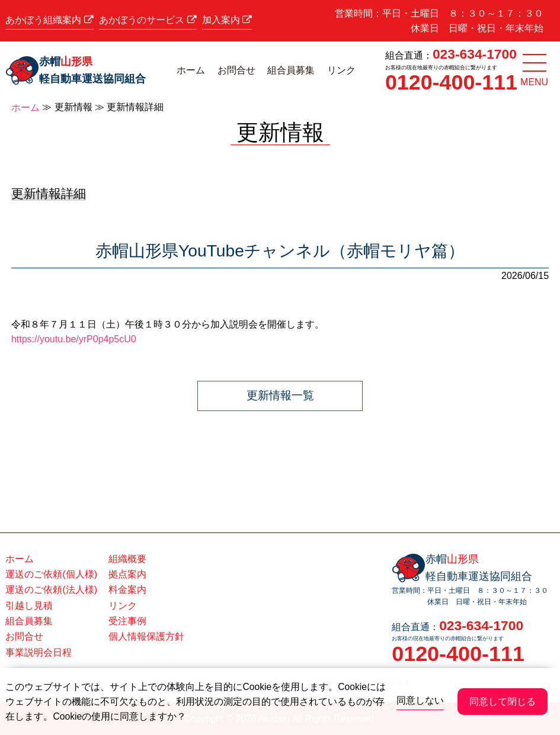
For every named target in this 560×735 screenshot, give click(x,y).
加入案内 (227, 20)
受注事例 (127, 621)
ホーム (191, 70)
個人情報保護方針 (146, 636)
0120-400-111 (451, 82)
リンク (341, 70)
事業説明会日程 (38, 652)
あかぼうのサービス (147, 20)
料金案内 (127, 590)
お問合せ (236, 70)
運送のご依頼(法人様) (51, 590)
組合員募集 (291, 70)
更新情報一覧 (280, 395)
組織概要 (127, 559)
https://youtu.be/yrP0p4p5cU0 (73, 339)
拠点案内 (127, 574)
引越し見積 (29, 606)
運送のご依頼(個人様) (51, 574)
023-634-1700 (475, 54)
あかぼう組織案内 (49, 20)
